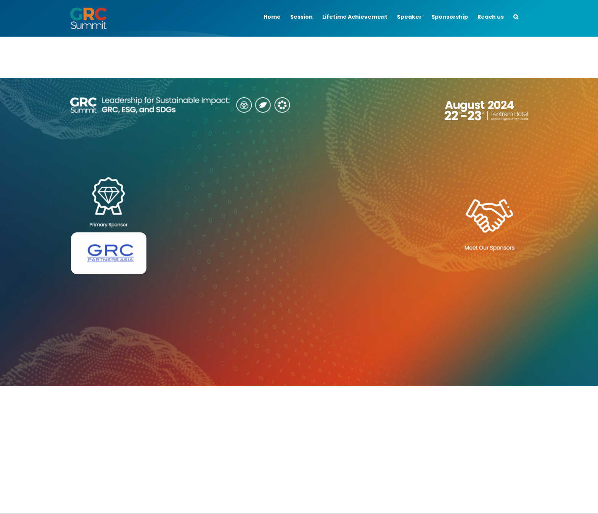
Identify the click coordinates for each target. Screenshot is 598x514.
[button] (515, 16)
